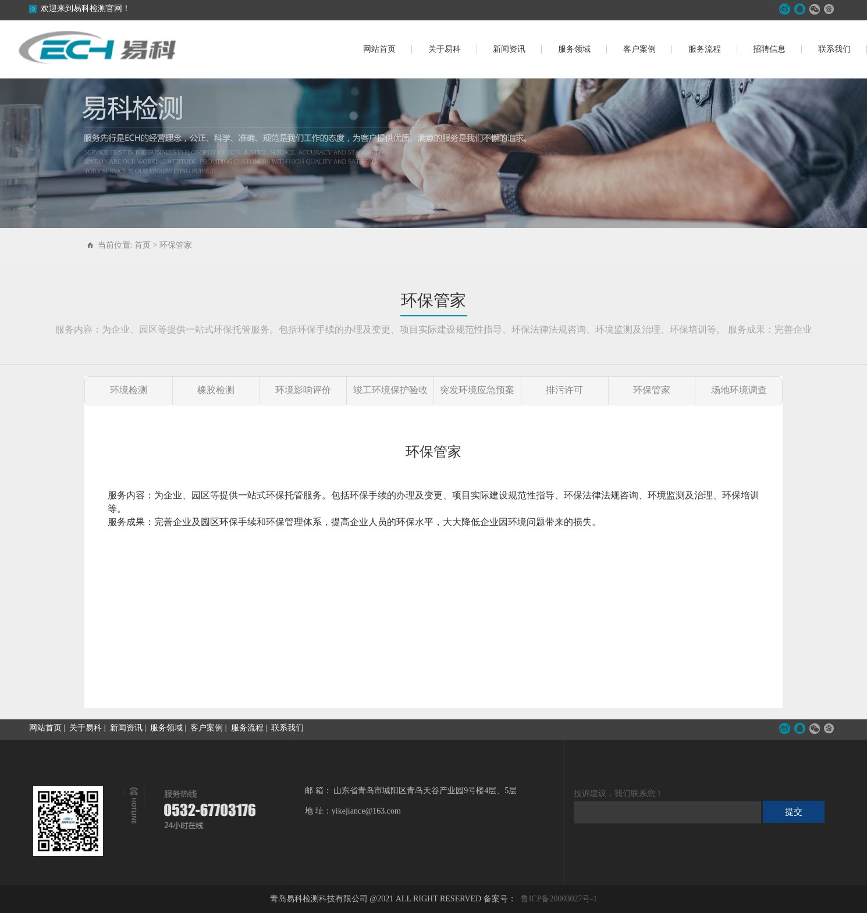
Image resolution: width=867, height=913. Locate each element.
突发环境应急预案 (477, 390)
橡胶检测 (215, 390)
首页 (142, 245)
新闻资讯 (509, 49)
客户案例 (639, 49)
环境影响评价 (303, 390)
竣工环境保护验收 (390, 390)
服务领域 (574, 49)
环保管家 (175, 245)
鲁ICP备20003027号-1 (559, 898)
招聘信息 (769, 49)
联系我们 (834, 49)
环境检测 (128, 390)
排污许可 (564, 390)
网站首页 (379, 49)
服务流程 (704, 49)
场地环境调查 (739, 390)
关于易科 (444, 49)
